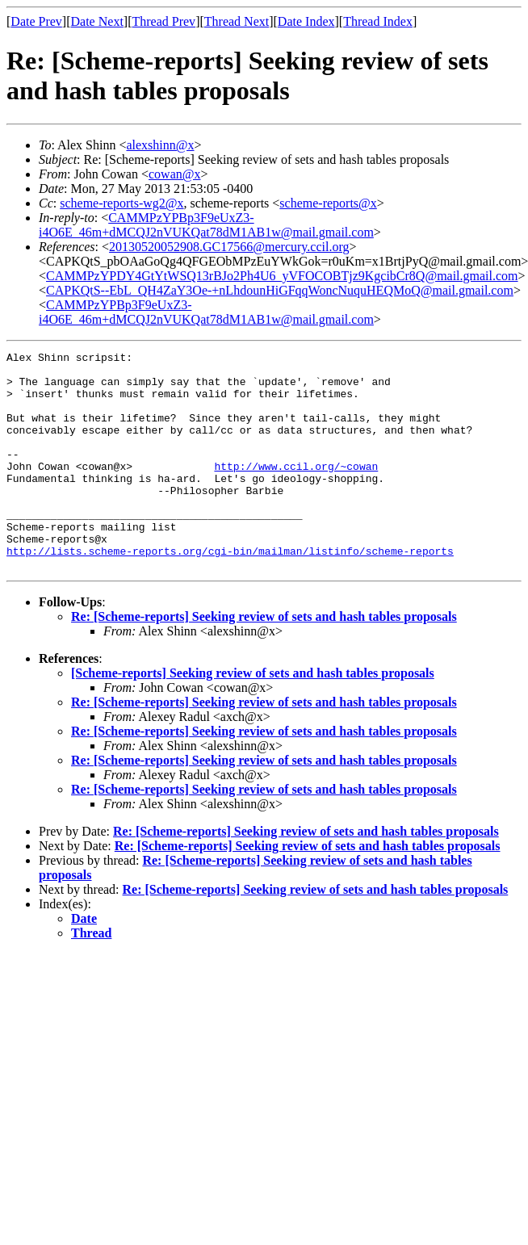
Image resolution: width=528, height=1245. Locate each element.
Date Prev (36, 21)
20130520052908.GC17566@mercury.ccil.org (229, 247)
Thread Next (236, 21)
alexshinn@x (160, 145)
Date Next (97, 21)
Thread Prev (163, 21)
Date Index (306, 21)
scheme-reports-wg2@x (121, 203)
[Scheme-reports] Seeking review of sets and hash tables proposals (252, 716)
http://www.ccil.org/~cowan (296, 490)
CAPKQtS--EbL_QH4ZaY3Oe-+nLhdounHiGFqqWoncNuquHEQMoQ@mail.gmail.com (279, 290)
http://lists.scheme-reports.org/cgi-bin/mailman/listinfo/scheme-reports (230, 592)
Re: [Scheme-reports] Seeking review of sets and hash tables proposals (264, 660)
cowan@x (175, 174)
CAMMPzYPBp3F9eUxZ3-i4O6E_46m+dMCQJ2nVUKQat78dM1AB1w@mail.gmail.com (206, 225)
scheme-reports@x (327, 203)
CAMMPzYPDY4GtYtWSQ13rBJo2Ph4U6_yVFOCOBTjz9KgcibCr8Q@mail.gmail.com (282, 276)
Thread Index (378, 21)
